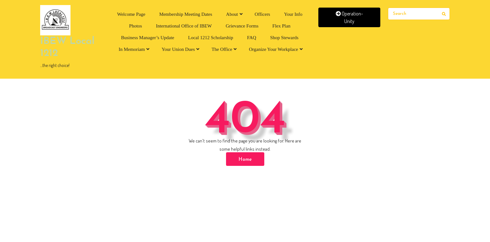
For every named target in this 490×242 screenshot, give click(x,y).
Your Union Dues (178, 49)
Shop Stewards (284, 37)
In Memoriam (132, 49)
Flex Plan (282, 25)
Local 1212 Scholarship (210, 37)
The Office (221, 49)
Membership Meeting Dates (185, 14)
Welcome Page (131, 14)
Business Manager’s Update (147, 37)
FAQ (251, 37)
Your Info (293, 14)
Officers (262, 14)
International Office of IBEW (184, 25)
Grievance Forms (242, 25)
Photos (135, 25)
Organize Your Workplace (273, 49)
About (232, 14)
